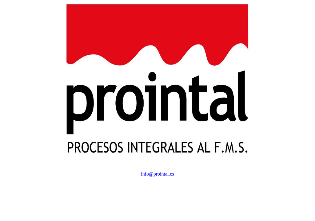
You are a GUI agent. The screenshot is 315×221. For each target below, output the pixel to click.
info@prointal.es (157, 173)
